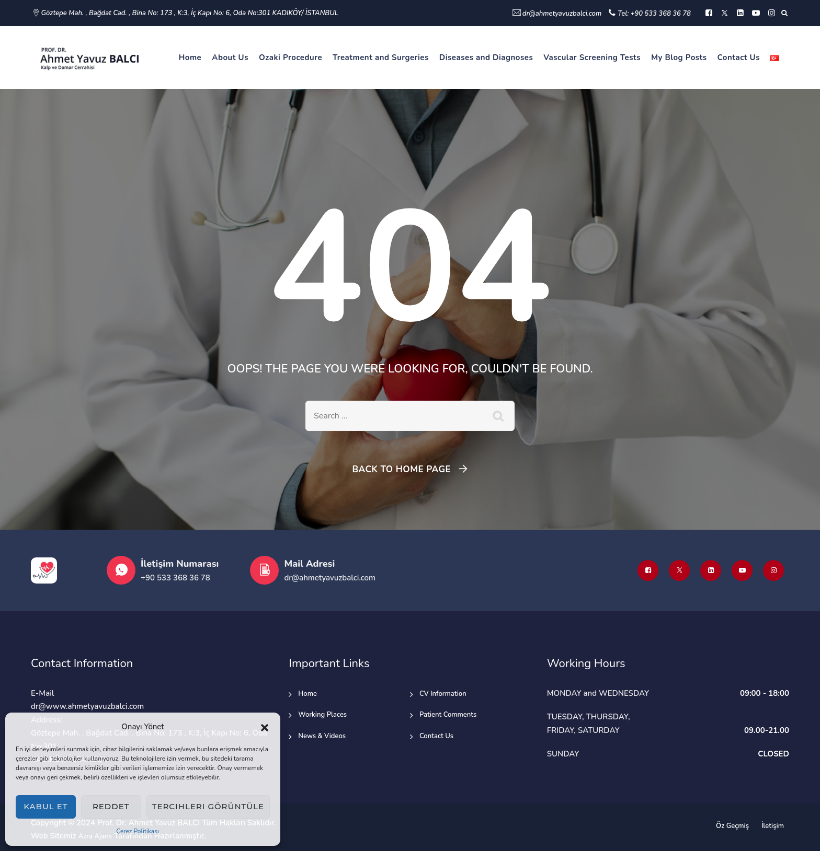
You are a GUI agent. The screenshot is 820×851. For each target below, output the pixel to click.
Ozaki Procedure (290, 57)
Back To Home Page (401, 469)
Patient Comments (447, 714)
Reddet (111, 806)
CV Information (442, 693)
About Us (230, 57)
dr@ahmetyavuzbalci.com (561, 13)
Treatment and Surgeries (381, 57)
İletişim (772, 826)
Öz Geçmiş (732, 826)
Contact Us (739, 57)
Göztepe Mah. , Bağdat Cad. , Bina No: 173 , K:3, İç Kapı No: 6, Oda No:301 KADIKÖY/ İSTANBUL (189, 13)
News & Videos (322, 736)
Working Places (322, 714)
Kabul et (45, 806)
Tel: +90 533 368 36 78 (654, 13)
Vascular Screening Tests (592, 57)
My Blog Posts (679, 57)
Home (190, 57)
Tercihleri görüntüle (208, 806)
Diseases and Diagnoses (486, 57)
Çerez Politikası (137, 831)
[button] (264, 727)
